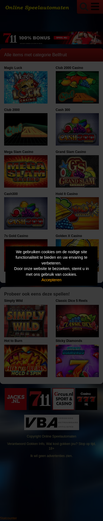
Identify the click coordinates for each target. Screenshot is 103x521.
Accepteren (51, 280)
